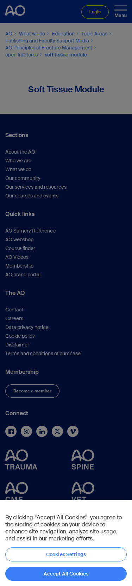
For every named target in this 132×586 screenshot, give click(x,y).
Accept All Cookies (66, 574)
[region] (66, 543)
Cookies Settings (66, 554)
